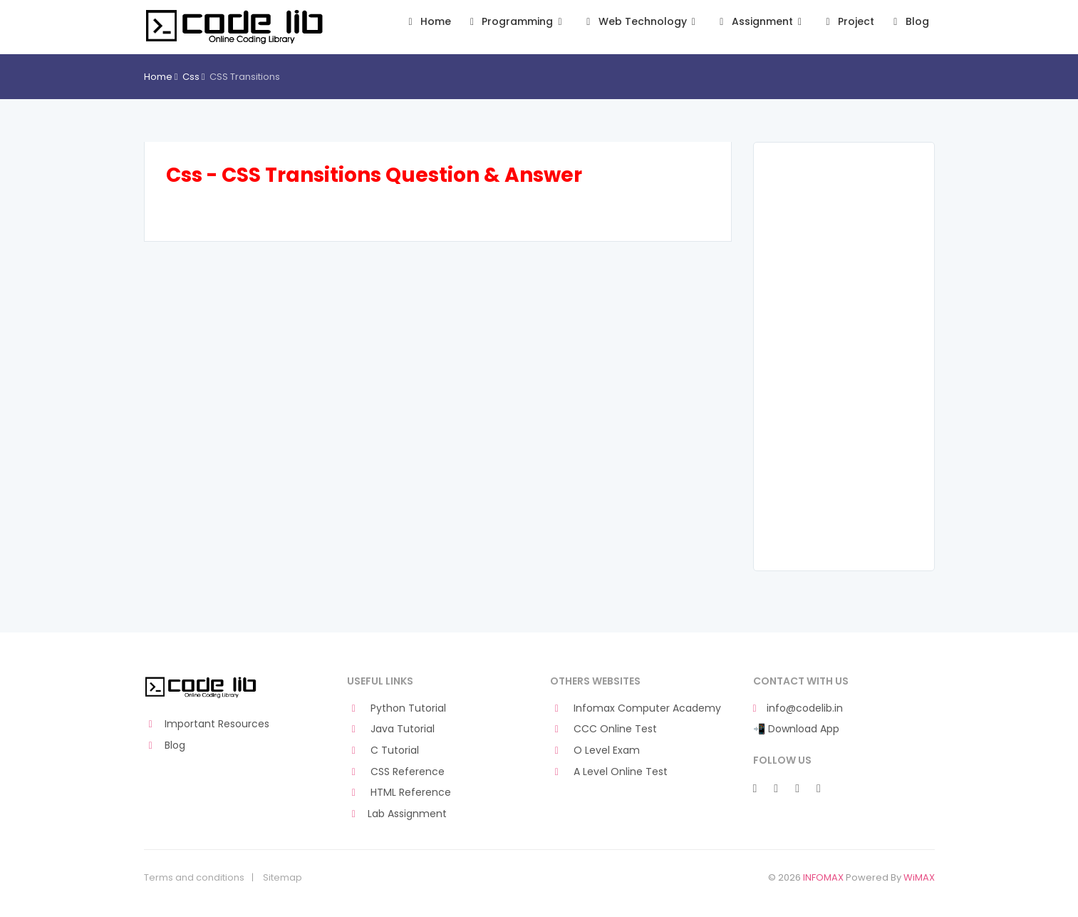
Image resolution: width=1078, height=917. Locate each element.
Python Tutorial (397, 708)
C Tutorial (383, 750)
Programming (516, 22)
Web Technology (640, 22)
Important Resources (207, 724)
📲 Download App (796, 729)
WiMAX (919, 877)
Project (847, 22)
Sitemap (282, 877)
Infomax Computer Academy (636, 708)
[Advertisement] (844, 356)
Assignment (761, 22)
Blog (908, 22)
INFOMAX (823, 877)
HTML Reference (399, 792)
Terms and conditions (194, 877)
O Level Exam (595, 750)
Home (427, 22)
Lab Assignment (397, 814)
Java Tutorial (391, 729)
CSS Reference (396, 772)
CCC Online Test (604, 729)
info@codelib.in (798, 708)
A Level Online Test (609, 772)
